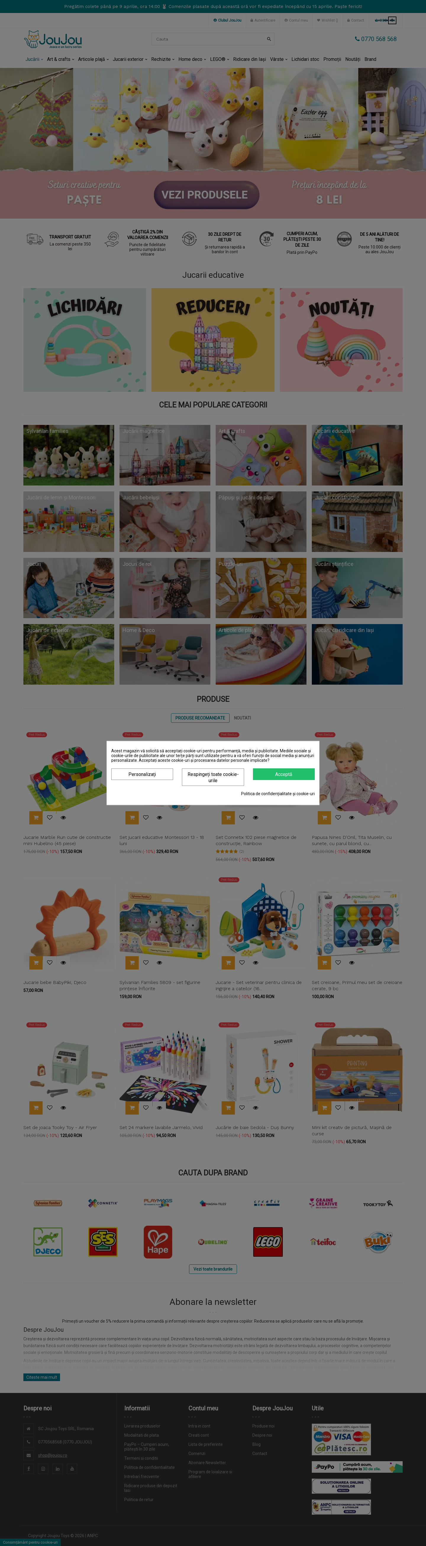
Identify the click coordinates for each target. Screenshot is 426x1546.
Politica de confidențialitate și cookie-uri (278, 793)
